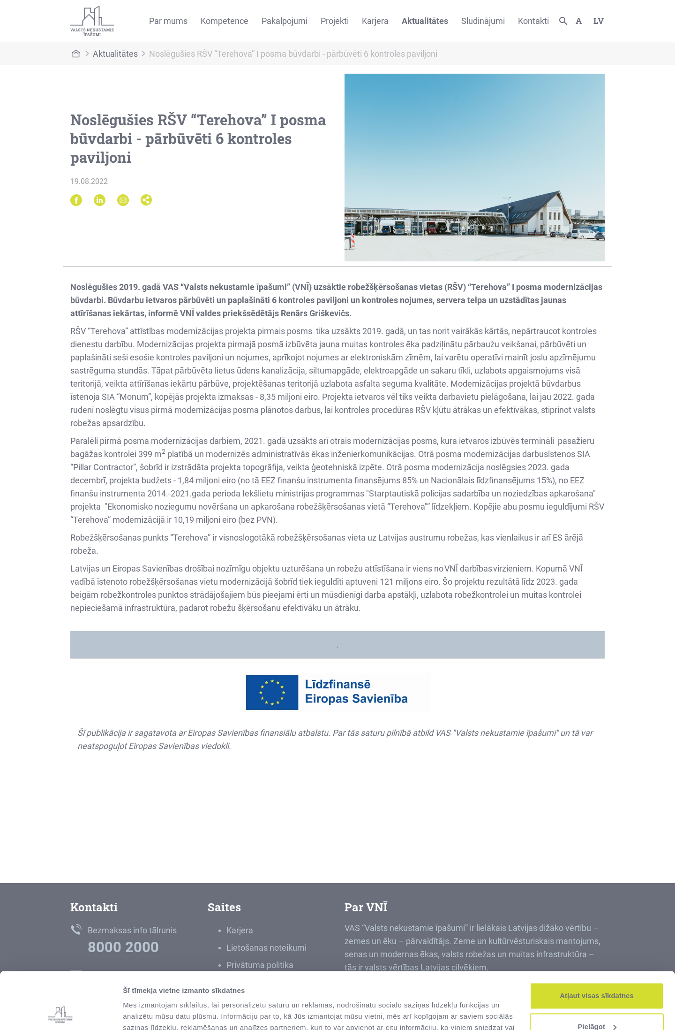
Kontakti (533, 21)
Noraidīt (597, 1004)
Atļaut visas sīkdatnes (597, 942)
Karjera (375, 21)
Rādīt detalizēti (148, 1011)
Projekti (335, 21)
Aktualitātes (425, 21)
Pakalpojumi (285, 21)
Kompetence (224, 21)
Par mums (168, 21)
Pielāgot (597, 973)
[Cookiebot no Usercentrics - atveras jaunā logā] (61, 1012)
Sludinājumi (483, 21)
